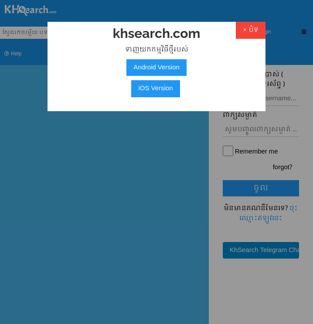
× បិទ (251, 30)
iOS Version (155, 88)
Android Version (156, 67)
